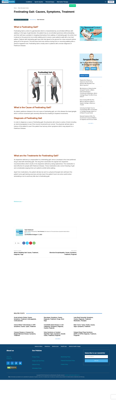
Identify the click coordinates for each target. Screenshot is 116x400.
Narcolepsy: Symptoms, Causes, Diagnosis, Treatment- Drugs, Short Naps (54, 319)
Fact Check (72, 5)
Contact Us (9, 358)
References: (18, 201)
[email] (96, 356)
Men (87, 68)
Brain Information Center (23, 8)
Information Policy (37, 368)
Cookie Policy (64, 364)
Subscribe (96, 360)
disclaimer (28, 232)
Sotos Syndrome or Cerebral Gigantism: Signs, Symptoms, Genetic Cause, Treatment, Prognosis (54, 334)
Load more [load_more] (91, 123)
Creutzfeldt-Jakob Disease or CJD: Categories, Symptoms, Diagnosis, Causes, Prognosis (54, 326)
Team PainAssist (40, 19)
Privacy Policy (36, 357)
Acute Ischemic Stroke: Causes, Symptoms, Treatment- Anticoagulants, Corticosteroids (25, 319)
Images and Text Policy (38, 360)
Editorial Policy (36, 364)
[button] (105, 1)
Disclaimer (72, 375)
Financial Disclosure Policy (68, 360)
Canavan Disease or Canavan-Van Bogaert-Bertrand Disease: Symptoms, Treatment (25, 334)
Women (93, 68)
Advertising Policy (65, 357)
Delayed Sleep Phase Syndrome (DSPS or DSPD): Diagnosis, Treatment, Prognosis (85, 334)
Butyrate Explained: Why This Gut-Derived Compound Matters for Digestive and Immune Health (88, 118)
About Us (9, 357)
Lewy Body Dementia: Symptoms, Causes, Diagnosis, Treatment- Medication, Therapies (83, 319)
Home (15, 8)
